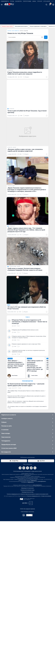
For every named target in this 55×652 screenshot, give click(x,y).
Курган (9, 30)
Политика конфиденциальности (33, 628)
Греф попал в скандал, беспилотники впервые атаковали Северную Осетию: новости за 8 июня (25, 310)
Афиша (34, 19)
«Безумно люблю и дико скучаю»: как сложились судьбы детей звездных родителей (25, 154)
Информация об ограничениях (27, 620)
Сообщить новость (27, 550)
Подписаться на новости (27, 547)
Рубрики (27, 554)
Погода (12, 19)
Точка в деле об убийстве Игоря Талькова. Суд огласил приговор (27, 114)
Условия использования (46, 628)
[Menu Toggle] (1, 22)
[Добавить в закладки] (46, 79)
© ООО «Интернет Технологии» (27, 643)
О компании (27, 561)
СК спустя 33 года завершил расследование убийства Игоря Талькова (27, 375)
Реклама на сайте (27, 558)
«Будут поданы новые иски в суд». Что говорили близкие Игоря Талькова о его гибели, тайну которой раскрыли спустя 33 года (26, 266)
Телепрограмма (27, 19)
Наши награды (27, 565)
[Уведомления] (50, 22)
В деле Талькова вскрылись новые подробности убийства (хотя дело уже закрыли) (25, 73)
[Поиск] (46, 22)
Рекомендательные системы (27, 624)
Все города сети (27, 584)
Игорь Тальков (24, 30)
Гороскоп (39, 19)
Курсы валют (46, 19)
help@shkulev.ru (31, 614)
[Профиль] (53, 22)
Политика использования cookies (27, 622)
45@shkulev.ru (34, 612)
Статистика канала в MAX (27, 580)
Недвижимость (5, 19)
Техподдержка (27, 573)
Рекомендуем (27, 501)
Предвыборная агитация (27, 576)
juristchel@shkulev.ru (42, 613)
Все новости (15, 30)
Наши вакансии (27, 569)
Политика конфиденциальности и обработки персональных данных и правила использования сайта (27, 626)
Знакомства (18, 19)
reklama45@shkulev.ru (37, 617)
